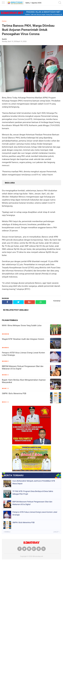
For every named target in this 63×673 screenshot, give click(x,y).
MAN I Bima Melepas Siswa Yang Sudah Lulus (22, 325)
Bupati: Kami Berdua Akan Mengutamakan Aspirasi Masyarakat (24, 381)
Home (4, 21)
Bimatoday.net (38, 556)
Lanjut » (56, 532)
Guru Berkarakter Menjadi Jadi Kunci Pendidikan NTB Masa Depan (33, 482)
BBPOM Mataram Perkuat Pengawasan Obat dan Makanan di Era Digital (22, 367)
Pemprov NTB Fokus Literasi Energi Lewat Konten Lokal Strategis (23, 354)
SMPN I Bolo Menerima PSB (14, 393)
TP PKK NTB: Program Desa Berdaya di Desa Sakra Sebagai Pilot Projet (32, 492)
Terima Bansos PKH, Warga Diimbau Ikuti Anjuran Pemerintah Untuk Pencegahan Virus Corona (28, 30)
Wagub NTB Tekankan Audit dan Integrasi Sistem (23, 339)
